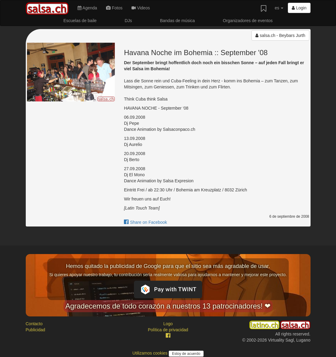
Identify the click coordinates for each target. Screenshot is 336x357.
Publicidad (35, 329)
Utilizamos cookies (150, 353)
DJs (128, 20)
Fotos (114, 7)
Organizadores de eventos (248, 20)
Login (299, 7)
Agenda (87, 7)
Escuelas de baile (80, 20)
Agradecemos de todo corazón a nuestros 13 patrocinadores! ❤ (168, 306)
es (279, 7)
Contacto (34, 323)
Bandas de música (177, 20)
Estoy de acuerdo (186, 354)
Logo (168, 323)
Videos (140, 7)
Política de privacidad (168, 329)
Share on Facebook (145, 222)
